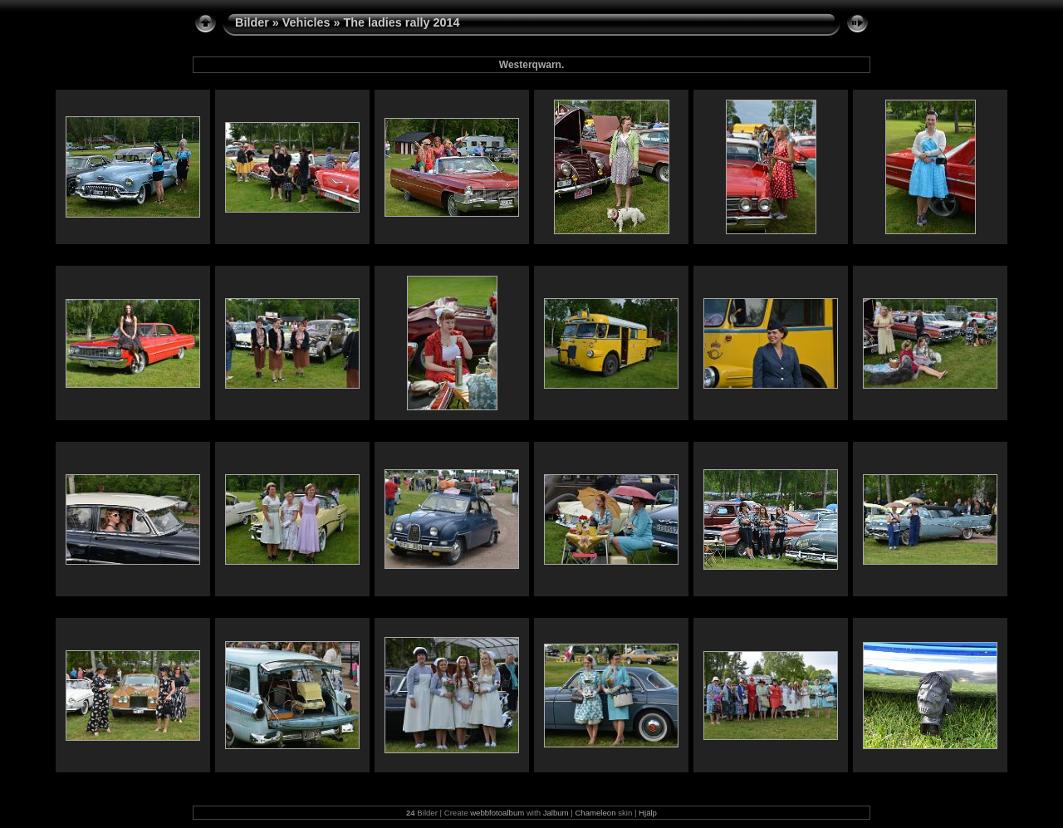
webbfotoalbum (497, 812)
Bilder (252, 22)
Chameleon (595, 812)
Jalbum (556, 812)
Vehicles (306, 22)
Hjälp (648, 812)
